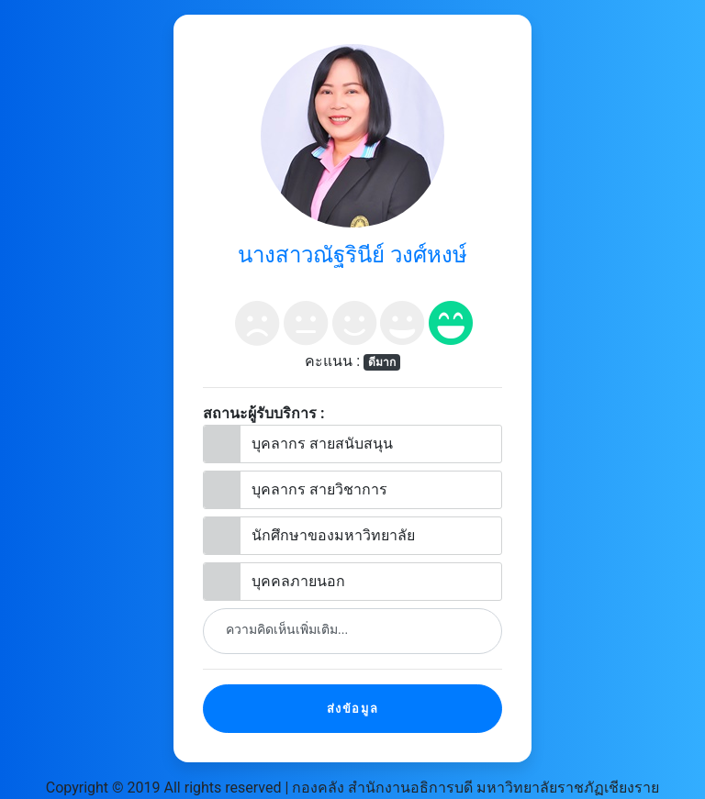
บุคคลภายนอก (298, 581)
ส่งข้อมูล (353, 709)
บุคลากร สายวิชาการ (319, 489)
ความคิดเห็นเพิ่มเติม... (287, 629)
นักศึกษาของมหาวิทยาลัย (333, 535)
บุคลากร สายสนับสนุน (322, 443)
